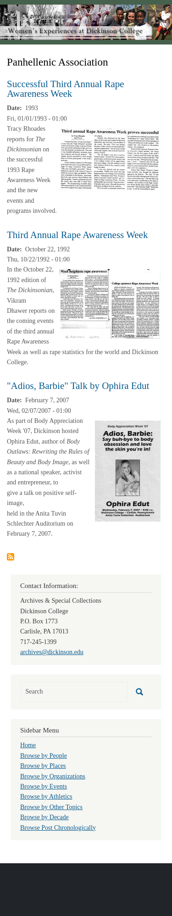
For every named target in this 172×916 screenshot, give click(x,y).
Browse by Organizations (52, 776)
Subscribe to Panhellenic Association (10, 557)
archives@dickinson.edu (51, 652)
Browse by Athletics (46, 796)
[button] (110, 159)
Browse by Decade (44, 817)
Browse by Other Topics (51, 807)
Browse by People (43, 755)
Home (28, 745)
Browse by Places (43, 765)
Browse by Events (43, 786)
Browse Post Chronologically (58, 827)
